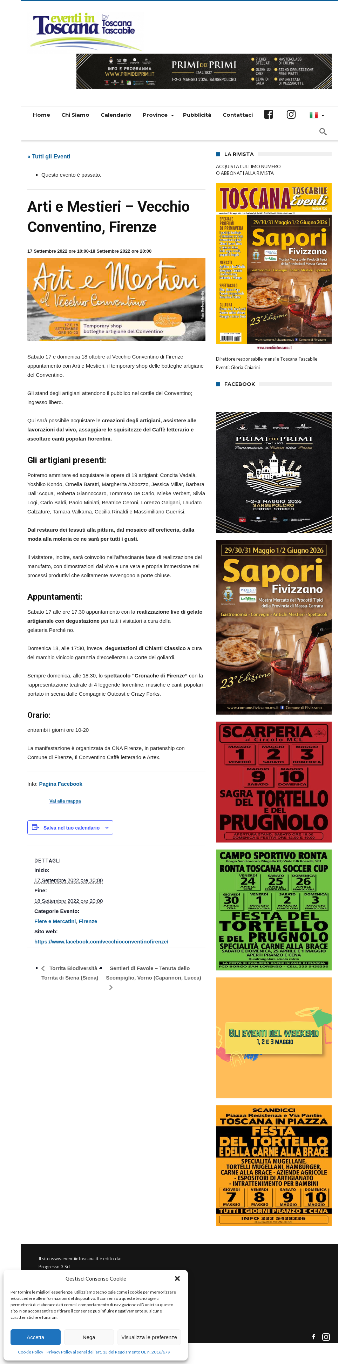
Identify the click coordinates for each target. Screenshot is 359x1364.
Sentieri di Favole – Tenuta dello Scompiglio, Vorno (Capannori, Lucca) (153, 973)
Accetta (35, 1337)
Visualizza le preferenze (149, 1337)
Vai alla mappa (65, 801)
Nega (89, 1337)
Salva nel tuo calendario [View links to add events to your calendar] (71, 828)
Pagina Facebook (60, 784)
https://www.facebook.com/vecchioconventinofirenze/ (101, 941)
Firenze (88, 921)
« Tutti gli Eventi (48, 156)
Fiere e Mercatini (55, 921)
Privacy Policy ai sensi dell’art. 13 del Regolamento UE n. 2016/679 (108, 1352)
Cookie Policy (30, 1352)
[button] (177, 1278)
